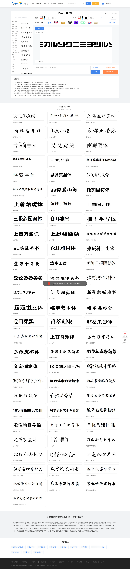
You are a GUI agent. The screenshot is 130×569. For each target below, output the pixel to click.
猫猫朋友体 (16, 313)
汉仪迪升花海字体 (90, 181)
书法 (13, 21)
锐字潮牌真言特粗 (17, 416)
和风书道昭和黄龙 (90, 387)
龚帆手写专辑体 (53, 122)
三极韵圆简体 (16, 225)
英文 (16, 33)
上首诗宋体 (52, 343)
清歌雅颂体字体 (17, 401)
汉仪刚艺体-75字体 (54, 372)
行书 (13, 68)
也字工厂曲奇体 (53, 431)
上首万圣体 (16, 240)
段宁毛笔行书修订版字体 (19, 504)
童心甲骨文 (16, 269)
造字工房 (17, 52)
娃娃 (13, 38)
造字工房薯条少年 (17, 122)
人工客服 (103, 13)
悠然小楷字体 (52, 137)
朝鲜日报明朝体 (90, 269)
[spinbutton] (113, 17)
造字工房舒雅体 (53, 269)
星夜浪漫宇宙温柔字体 (92, 401)
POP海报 (17, 31)
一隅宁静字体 (52, 166)
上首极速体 (52, 240)
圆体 (13, 54)
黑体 (13, 40)
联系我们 (25, 562)
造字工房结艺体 (17, 299)
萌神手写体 (52, 210)
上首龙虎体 (16, 210)
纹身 (16, 50)
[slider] (106, 17)
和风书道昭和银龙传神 (18, 196)
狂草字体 (74, 547)
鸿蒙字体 (15, 181)
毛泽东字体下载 (53, 401)
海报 (13, 24)
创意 (16, 45)
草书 (13, 64)
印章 (16, 38)
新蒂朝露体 (52, 299)
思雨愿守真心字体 (90, 122)
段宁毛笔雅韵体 (90, 416)
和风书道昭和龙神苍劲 (92, 166)
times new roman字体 (98, 547)
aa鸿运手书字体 (17, 254)
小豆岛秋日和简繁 (17, 343)
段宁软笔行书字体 (54, 475)
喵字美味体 (89, 313)
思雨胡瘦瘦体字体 (90, 343)
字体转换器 (106, 4)
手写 (13, 42)
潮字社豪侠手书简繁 (54, 416)
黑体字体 (64, 547)
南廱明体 (88, 151)
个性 (16, 42)
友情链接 (52, 562)
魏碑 (13, 26)
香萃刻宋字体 (52, 328)
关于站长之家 (14, 562)
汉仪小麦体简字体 (17, 460)
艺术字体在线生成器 (18, 547)
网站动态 (79, 562)
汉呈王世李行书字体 (18, 475)
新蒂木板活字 (89, 299)
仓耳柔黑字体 (16, 328)
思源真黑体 (52, 181)
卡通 (13, 57)
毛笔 (13, 45)
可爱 (16, 26)
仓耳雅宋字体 (52, 225)
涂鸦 (16, 40)
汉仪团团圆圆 (16, 284)
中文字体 (39, 3)
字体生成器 (43, 547)
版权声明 (43, 562)
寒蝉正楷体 (89, 137)
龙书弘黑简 (16, 446)
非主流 (13, 59)
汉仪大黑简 (38, 552)
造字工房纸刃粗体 (17, 166)
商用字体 (53, 3)
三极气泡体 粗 (89, 431)
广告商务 (34, 562)
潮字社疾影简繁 (90, 357)
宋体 (13, 33)
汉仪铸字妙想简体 (54, 387)
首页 (33, 3)
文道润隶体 (16, 372)
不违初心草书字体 (90, 460)
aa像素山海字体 (53, 196)
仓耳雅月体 (52, 254)
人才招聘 (70, 562)
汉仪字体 (53, 547)
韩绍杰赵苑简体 (53, 357)
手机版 (95, 562)
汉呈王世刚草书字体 (54, 460)
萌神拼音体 (16, 151)
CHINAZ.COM (28, 565)
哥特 (13, 61)
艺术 (16, 24)
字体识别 (96, 3)
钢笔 (13, 28)
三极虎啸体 (16, 357)
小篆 (16, 35)
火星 (16, 47)
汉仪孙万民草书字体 (91, 446)
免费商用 (60, 3)
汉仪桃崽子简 (16, 431)
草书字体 (85, 547)
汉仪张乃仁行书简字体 (18, 490)
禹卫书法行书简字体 (54, 490)
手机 (13, 47)
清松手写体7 (89, 284)
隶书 (13, 71)
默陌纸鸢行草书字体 (91, 475)
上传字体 (103, 562)
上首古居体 (52, 446)
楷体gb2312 (16, 552)
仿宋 (13, 31)
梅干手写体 (89, 225)
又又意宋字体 (52, 151)
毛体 (13, 52)
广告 (16, 21)
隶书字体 (27, 552)
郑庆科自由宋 (89, 254)
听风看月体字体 (17, 137)
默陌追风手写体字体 (91, 372)
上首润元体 (89, 210)
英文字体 (46, 3)
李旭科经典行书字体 (91, 490)
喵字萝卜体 (52, 313)
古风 (13, 50)
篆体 (13, 66)
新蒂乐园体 (89, 328)
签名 (16, 28)
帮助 (87, 562)
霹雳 (13, 35)
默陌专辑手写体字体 (18, 387)
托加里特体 (89, 196)
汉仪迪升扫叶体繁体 (91, 240)
